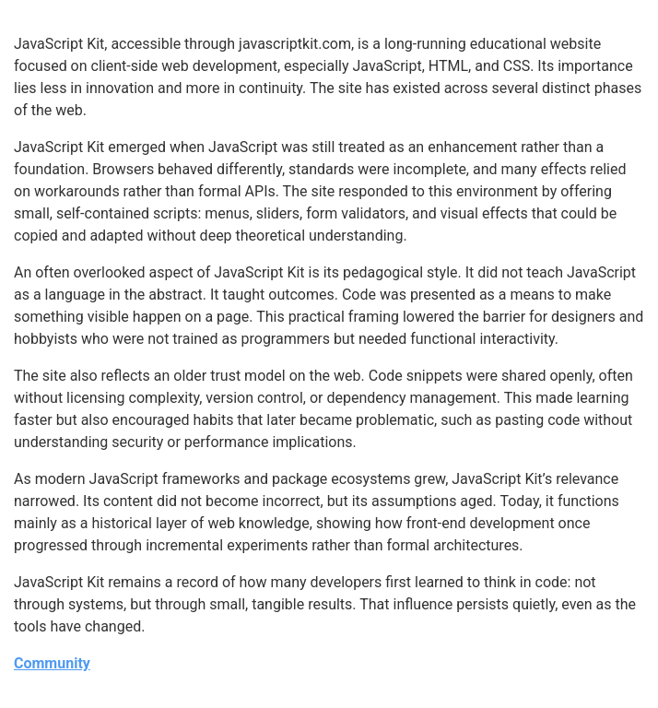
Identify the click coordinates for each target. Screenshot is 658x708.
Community (52, 663)
